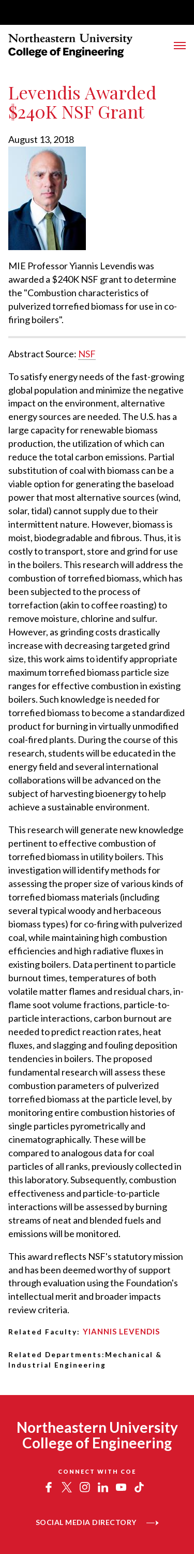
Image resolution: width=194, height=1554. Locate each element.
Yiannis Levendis (121, 1331)
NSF (87, 353)
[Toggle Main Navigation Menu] (180, 45)
